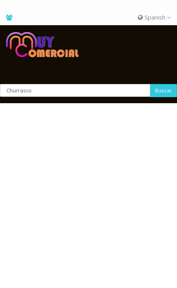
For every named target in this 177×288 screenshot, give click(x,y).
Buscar (163, 90)
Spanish (154, 17)
